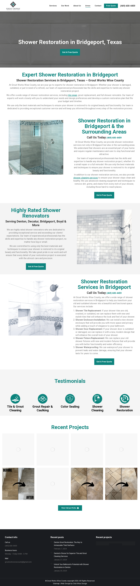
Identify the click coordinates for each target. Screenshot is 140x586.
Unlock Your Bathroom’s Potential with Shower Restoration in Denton (71, 565)
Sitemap (56, 584)
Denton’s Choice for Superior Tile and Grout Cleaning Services (70, 554)
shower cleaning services (85, 177)
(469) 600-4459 (127, 5)
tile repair (72, 95)
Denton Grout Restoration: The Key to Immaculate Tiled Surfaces (68, 543)
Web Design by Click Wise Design (74, 584)
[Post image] (51, 542)
